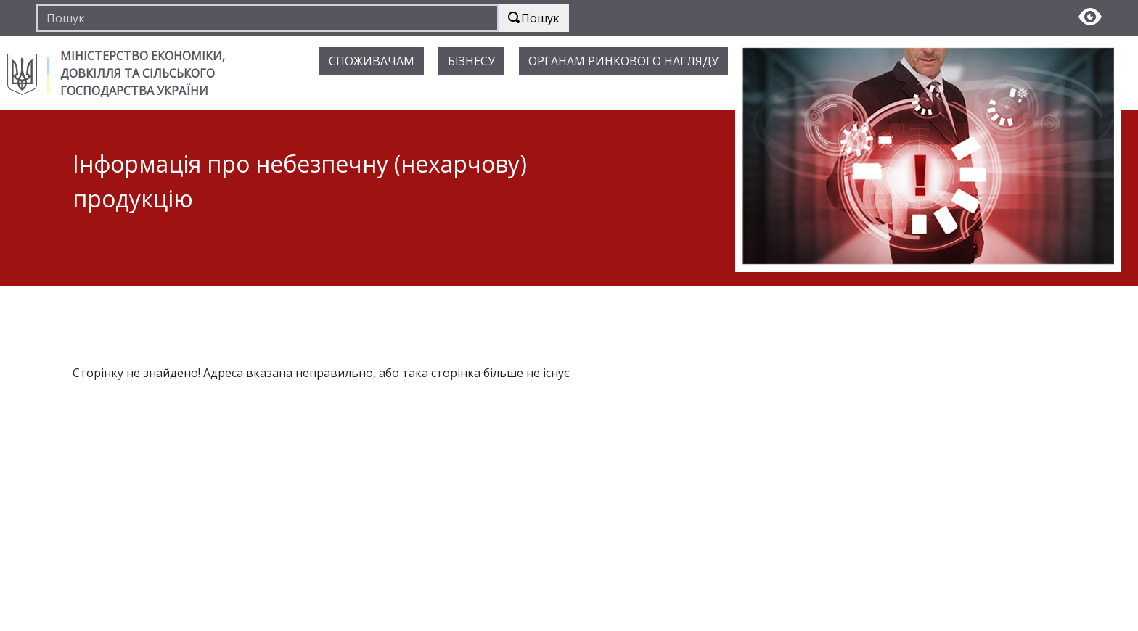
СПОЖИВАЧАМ (371, 61)
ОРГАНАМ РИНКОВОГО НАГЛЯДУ (623, 61)
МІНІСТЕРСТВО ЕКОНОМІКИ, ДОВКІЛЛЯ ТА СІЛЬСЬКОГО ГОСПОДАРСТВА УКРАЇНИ (142, 73)
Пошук (534, 18)
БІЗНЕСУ (471, 61)
